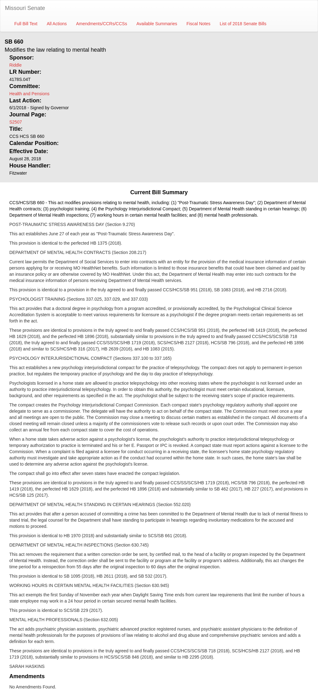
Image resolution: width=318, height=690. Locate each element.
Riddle (15, 65)
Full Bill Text (25, 23)
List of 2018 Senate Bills (243, 23)
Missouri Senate (25, 8)
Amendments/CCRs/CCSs (101, 23)
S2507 (15, 122)
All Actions (57, 23)
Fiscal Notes (198, 23)
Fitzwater (18, 173)
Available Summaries (156, 23)
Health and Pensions (29, 93)
